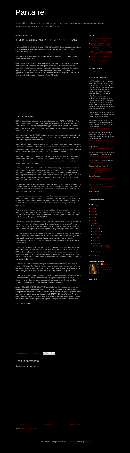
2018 (93, 255)
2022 (93, 214)
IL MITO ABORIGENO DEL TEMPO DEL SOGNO (102, 247)
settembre (97, 232)
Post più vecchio (75, 424)
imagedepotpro (70, 442)
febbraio (96, 243)
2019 (93, 223)
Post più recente (21, 424)
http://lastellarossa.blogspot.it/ (99, 129)
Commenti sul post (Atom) (31, 428)
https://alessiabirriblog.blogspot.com (101, 149)
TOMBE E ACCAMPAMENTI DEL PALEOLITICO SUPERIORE (102, 44)
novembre (97, 226)
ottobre (96, 229)
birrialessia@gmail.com (97, 194)
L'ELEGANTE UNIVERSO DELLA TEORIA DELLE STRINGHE (102, 39)
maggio (96, 234)
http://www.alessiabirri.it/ (97, 162)
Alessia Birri (107, 264)
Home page (48, 424)
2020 (93, 220)
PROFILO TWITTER (98, 72)
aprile (95, 237)
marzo (95, 240)
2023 (93, 211)
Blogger (87, 442)
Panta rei (30, 12)
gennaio (96, 251)
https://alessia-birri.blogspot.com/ (100, 157)
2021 (93, 217)
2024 (93, 208)
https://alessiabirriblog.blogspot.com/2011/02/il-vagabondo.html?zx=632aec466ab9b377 (101, 170)
